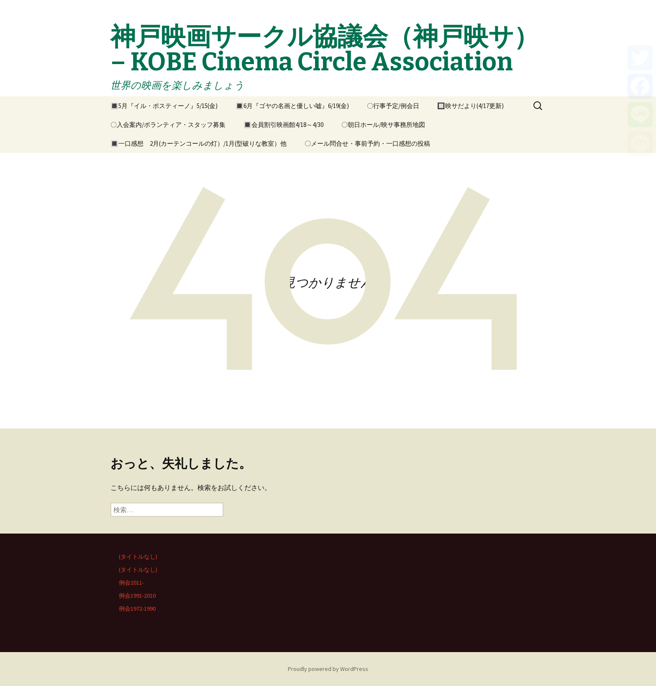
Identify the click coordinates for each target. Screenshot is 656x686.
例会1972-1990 (137, 608)
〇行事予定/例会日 (393, 106)
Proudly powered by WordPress (328, 669)
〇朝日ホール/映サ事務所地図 (383, 125)
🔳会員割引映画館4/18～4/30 (283, 125)
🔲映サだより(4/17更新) (470, 106)
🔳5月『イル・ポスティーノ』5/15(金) (164, 106)
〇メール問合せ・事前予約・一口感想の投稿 (367, 143)
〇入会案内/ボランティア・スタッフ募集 (168, 125)
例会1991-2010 (137, 595)
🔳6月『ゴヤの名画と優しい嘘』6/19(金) (292, 106)
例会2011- (131, 582)
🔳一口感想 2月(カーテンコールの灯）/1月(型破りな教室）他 (198, 143)
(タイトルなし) (138, 556)
